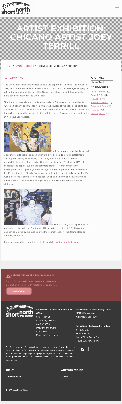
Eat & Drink (96, 99)
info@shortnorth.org (46, 327)
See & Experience (99, 102)
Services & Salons (99, 106)
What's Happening (25, 65)
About (10, 370)
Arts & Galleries (98, 91)
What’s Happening (72, 370)
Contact (66, 376)
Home (9, 65)
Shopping (95, 110)
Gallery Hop (13, 376)
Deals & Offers (98, 95)
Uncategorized (98, 113)
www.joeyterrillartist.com (66, 242)
